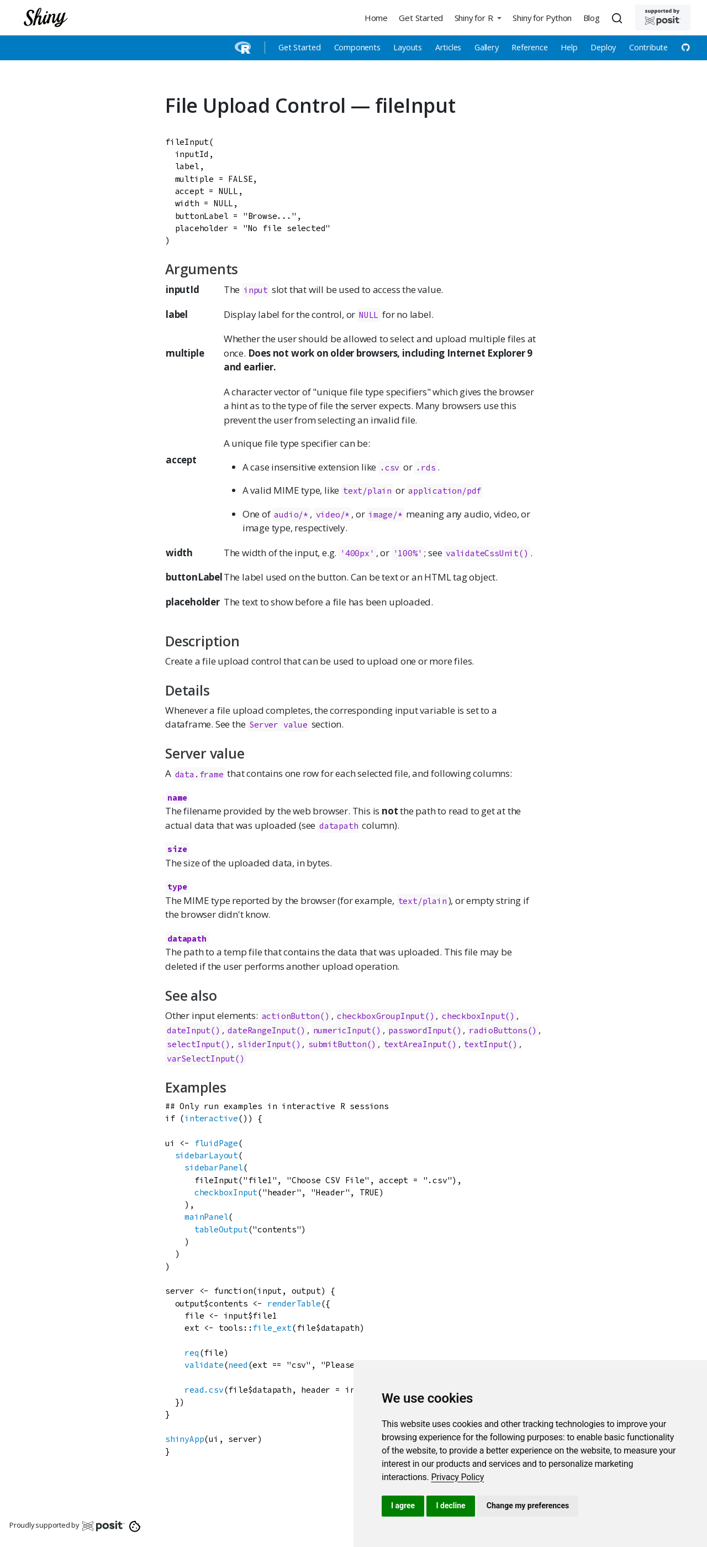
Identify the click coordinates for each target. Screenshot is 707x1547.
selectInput (193, 1044)
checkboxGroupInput (380, 1016)
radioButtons (498, 1030)
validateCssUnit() (487, 553)
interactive (211, 1118)
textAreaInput (415, 1044)
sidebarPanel (213, 1167)
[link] (457, 1477)
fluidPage (216, 1143)
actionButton (291, 1016)
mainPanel (206, 1216)
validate (203, 1365)
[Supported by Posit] (662, 17)
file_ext (271, 1328)
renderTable (294, 1303)
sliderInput (264, 1044)
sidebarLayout (206, 1155)
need (237, 1365)
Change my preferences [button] (528, 1505)
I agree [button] (403, 1505)
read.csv (203, 1389)
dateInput (188, 1030)
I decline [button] (450, 1505)
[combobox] (619, 17)
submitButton (337, 1044)
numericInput (342, 1030)
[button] (478, 17)
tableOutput (221, 1229)
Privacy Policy (457, 1477)
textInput (486, 1044)
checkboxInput (473, 1016)
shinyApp (184, 1439)
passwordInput (419, 1030)
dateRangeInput (262, 1030)
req (191, 1352)
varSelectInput (201, 1058)
